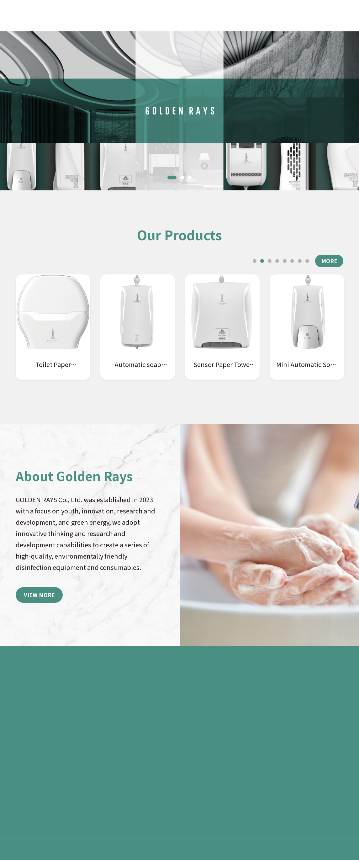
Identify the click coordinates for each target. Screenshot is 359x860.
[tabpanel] (179, 110)
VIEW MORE (39, 595)
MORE (329, 261)
